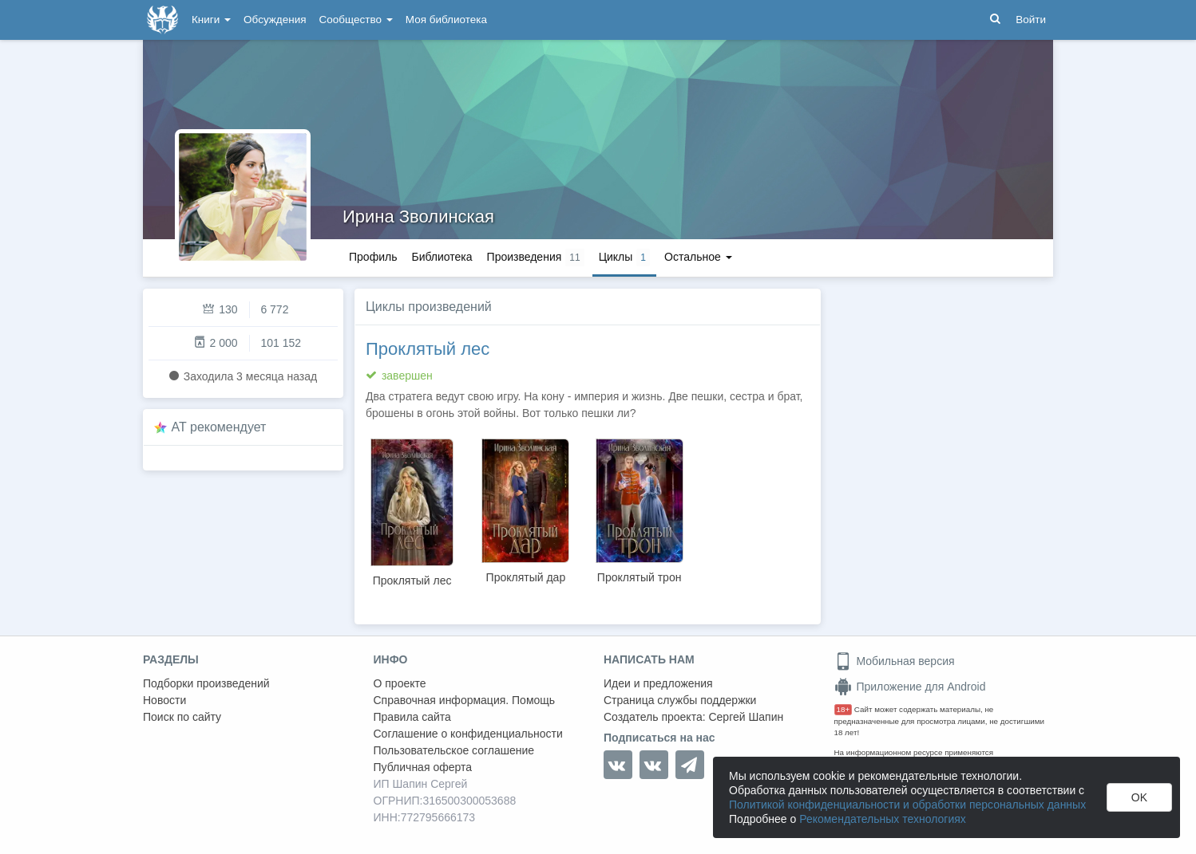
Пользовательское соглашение (454, 750)
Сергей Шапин (745, 716)
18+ (843, 709)
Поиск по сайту (182, 716)
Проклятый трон (639, 577)
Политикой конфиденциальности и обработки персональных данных (907, 804)
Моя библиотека (446, 20)
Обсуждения (275, 20)
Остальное (698, 256)
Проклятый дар (526, 577)
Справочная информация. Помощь (465, 700)
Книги (211, 20)
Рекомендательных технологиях (882, 819)
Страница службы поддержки (680, 700)
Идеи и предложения (658, 683)
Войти (1031, 20)
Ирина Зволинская (418, 216)
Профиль (373, 256)
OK (1139, 797)
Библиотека (441, 256)
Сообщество (356, 20)
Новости (164, 700)
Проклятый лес (427, 349)
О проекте (400, 683)
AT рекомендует (219, 427)
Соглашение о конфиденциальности (468, 733)
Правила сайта (412, 716)
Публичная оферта (423, 767)
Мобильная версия (894, 661)
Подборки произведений (206, 683)
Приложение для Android (910, 686)
